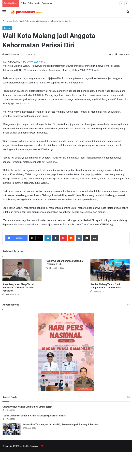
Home (6, 21)
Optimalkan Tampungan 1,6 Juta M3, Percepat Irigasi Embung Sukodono (60, 424)
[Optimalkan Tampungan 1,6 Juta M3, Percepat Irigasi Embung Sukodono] (11, 429)
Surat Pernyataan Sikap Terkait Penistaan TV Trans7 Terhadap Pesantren (18, 287)
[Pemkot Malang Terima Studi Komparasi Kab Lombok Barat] (110, 270)
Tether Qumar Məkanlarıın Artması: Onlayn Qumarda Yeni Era (34, 415)
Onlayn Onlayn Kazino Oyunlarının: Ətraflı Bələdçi (44, 3)
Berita (15, 21)
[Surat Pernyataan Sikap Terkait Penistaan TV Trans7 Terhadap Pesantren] (22, 270)
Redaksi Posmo (12, 54)
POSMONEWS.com (33, 61)
